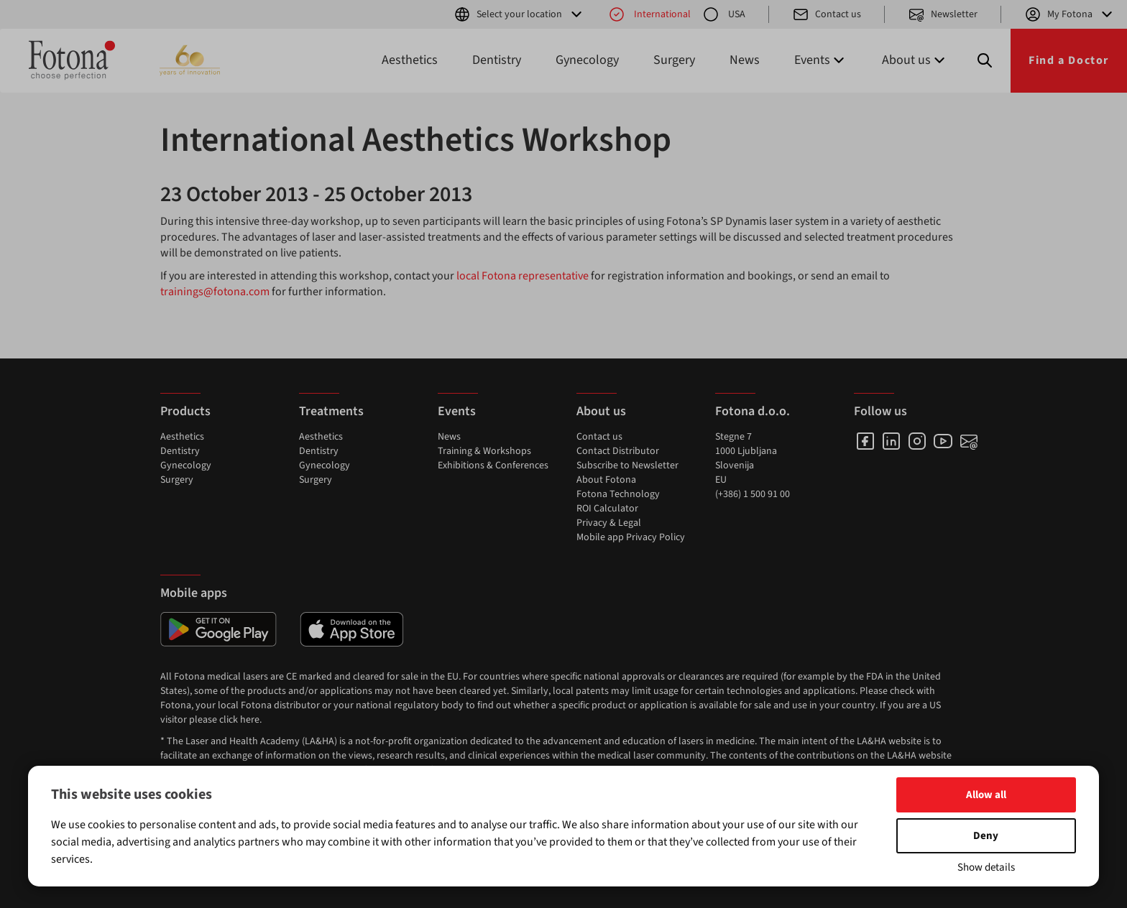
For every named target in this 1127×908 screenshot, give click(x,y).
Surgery (674, 60)
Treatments (331, 411)
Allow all (986, 794)
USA (723, 14)
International (649, 14)
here (249, 720)
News (745, 60)
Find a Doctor (1069, 60)
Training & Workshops (484, 451)
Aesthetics (410, 60)
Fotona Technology (618, 494)
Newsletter (943, 14)
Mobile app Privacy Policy (630, 537)
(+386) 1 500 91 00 (752, 494)
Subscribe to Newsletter (627, 465)
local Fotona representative (522, 276)
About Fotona (606, 480)
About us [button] (915, 60)
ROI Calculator (607, 508)
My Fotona (1070, 14)
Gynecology (587, 60)
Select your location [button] (519, 14)
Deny (985, 835)
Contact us (826, 14)
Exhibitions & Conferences (493, 465)
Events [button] (820, 60)
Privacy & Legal (608, 523)
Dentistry (496, 60)
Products (185, 411)
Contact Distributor (617, 451)
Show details (986, 867)
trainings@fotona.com (215, 292)
